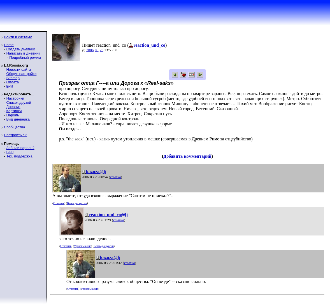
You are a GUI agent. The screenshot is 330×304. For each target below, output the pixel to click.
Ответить (58, 203)
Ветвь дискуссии (77, 203)
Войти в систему (18, 37)
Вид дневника (18, 119)
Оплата (12, 82)
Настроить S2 (15, 135)
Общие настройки (21, 74)
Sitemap (13, 78)
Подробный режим (25, 57)
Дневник (13, 107)
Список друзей (18, 102)
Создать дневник (20, 49)
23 (101, 50)
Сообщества (14, 127)
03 (97, 50)
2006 (90, 50)
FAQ (9, 152)
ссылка (115, 177)
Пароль (12, 115)
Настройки (15, 98)
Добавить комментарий (187, 156)
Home (9, 45)
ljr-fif (9, 86)
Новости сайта (18, 69)
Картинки (14, 111)
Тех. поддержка (19, 156)
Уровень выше (82, 246)
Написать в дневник (23, 53)
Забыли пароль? (20, 148)
